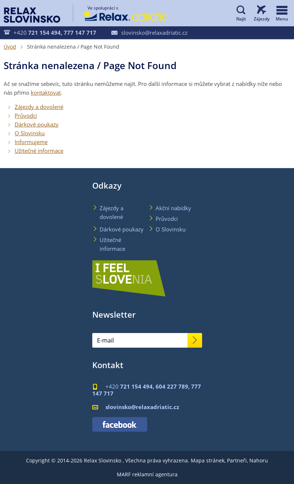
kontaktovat (46, 92)
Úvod (10, 46)
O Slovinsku (30, 133)
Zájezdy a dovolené (39, 106)
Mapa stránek (207, 460)
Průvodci (26, 115)
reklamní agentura (155, 474)
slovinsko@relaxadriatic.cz (149, 32)
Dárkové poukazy (37, 124)
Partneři (237, 460)
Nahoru (258, 460)
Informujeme (31, 141)
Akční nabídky (173, 208)
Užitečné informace (39, 150)
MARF (124, 474)
